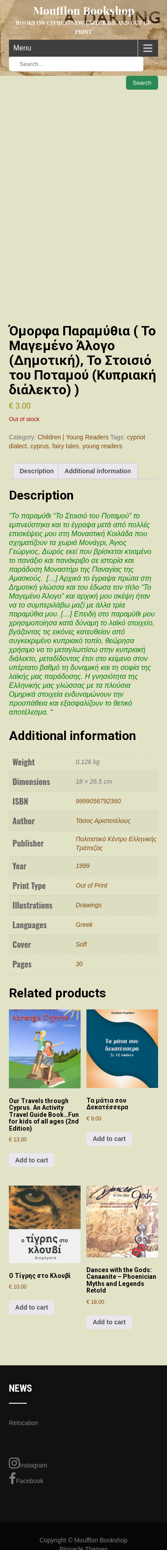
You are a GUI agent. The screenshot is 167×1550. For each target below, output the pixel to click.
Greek (84, 924)
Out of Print (91, 885)
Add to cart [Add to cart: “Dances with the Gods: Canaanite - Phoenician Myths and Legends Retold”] (109, 1322)
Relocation (23, 1422)
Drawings (89, 905)
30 (79, 963)
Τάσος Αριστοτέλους (103, 820)
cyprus (39, 446)
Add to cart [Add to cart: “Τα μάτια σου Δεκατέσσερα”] (109, 1138)
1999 (83, 865)
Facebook (26, 1478)
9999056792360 (98, 801)
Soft (81, 944)
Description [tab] (37, 471)
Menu (22, 48)
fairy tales (65, 446)
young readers (102, 446)
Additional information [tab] (98, 471)
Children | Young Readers (73, 437)
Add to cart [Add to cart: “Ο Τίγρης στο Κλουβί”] (31, 1307)
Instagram (28, 1463)
